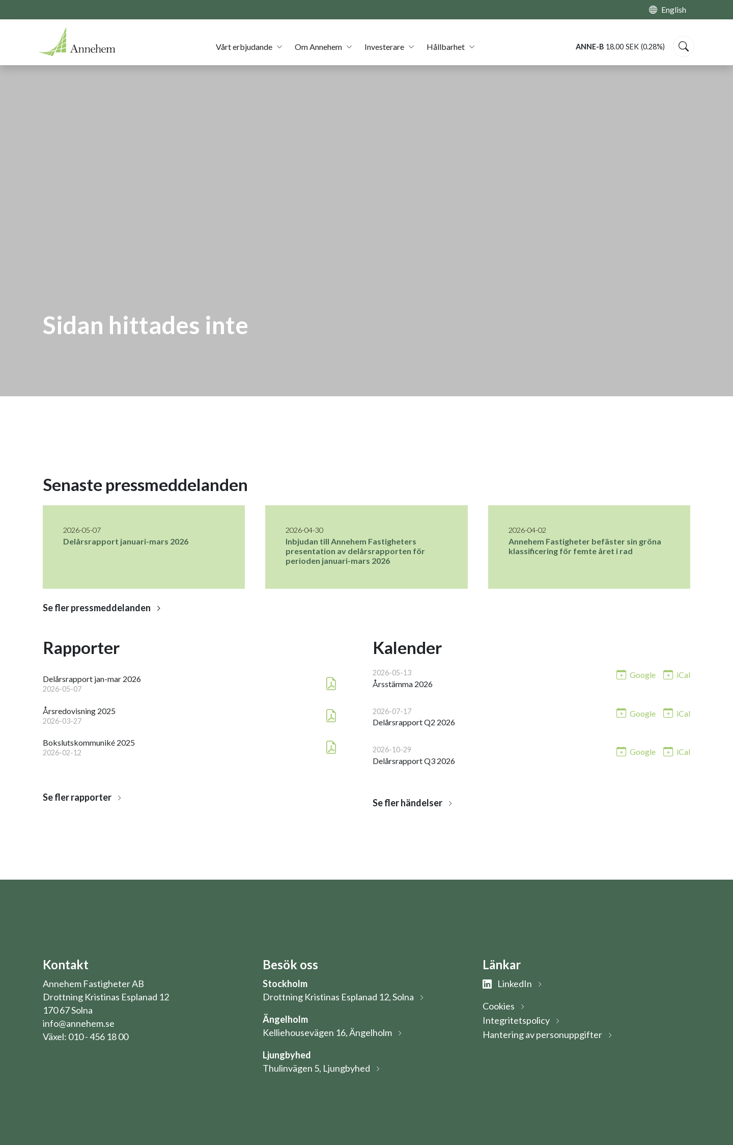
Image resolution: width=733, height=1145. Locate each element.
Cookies (499, 1006)
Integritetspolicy (516, 1020)
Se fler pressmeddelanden (97, 607)
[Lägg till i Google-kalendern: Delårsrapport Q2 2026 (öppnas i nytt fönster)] (636, 713)
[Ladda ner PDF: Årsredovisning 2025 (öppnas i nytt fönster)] (331, 716)
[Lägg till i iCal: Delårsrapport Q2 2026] (676, 713)
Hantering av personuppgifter (542, 1034)
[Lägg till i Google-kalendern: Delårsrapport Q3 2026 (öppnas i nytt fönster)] (636, 751)
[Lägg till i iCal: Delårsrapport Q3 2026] (676, 751)
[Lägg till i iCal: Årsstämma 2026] (676, 674)
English (673, 9)
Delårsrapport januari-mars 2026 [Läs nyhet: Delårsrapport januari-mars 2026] (125, 541)
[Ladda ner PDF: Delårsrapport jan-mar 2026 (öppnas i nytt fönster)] (331, 684)
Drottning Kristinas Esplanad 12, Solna (338, 996)
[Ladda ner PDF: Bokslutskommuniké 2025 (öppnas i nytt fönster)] (331, 747)
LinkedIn (507, 983)
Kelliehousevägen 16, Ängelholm (327, 1032)
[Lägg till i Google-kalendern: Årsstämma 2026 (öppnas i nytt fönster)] (636, 674)
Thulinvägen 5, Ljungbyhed (316, 1068)
